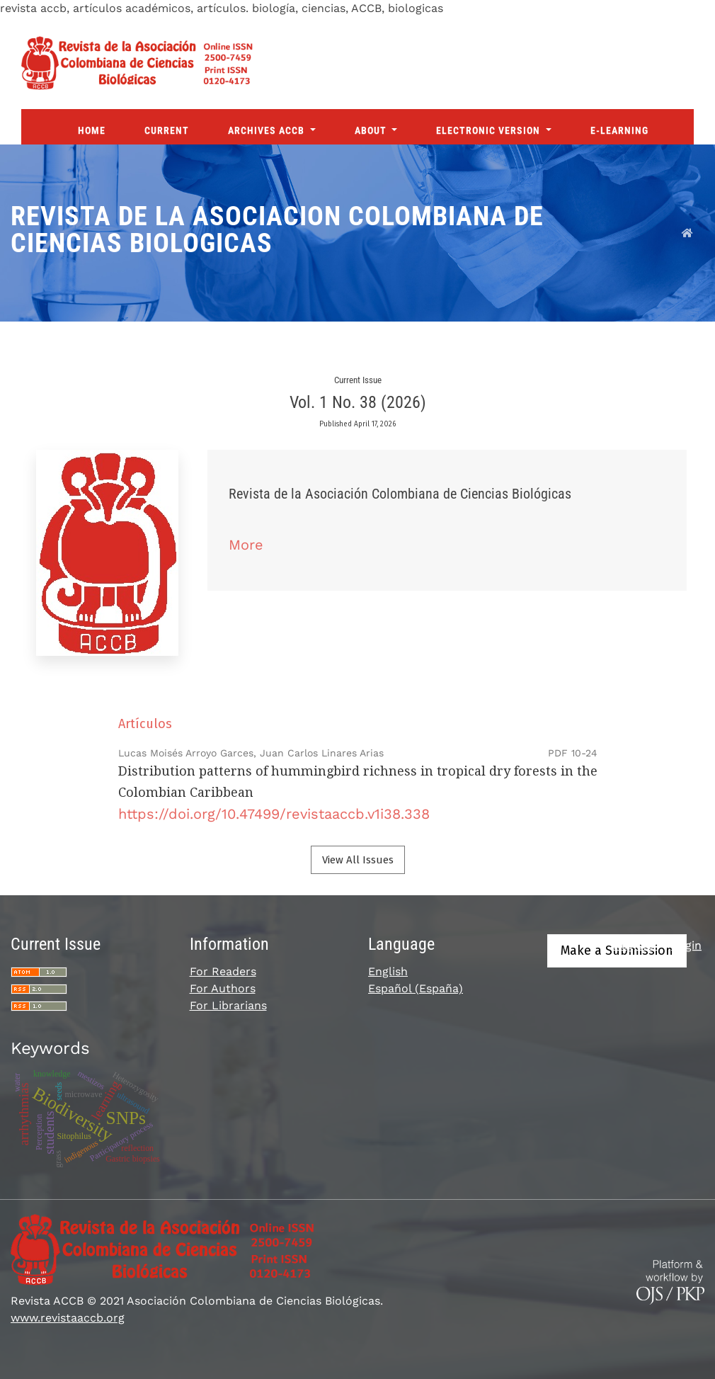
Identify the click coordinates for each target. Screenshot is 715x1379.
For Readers (223, 971)
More (246, 544)
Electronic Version (489, 130)
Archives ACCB (267, 130)
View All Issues (358, 859)
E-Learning (619, 130)
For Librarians (228, 1005)
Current (166, 130)
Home (91, 130)
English (388, 971)
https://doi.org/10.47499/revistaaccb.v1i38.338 (274, 813)
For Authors (223, 988)
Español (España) (415, 988)
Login (686, 945)
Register (635, 945)
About (372, 130)
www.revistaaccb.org (68, 1317)
